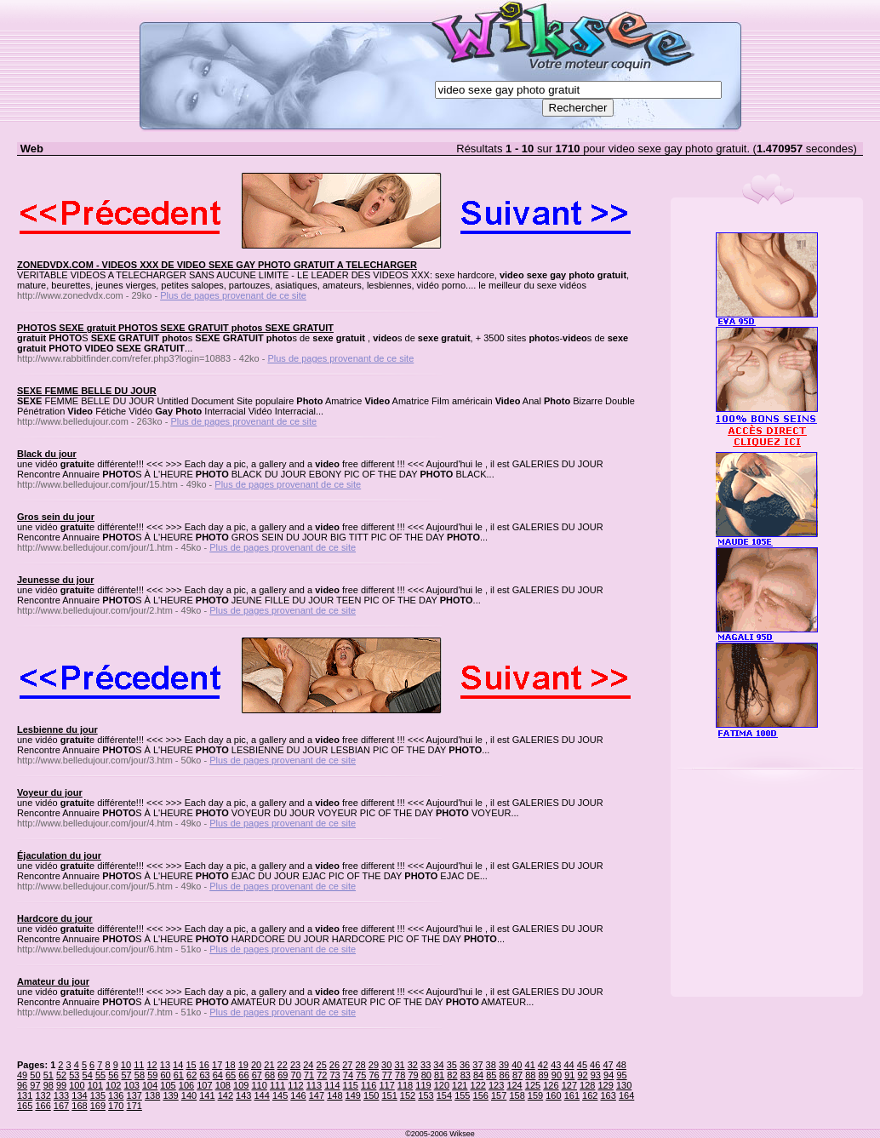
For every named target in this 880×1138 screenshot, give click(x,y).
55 (100, 1075)
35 (452, 1065)
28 (360, 1065)
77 (387, 1075)
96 (22, 1085)
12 (151, 1065)
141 (206, 1095)
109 (241, 1085)
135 (98, 1095)
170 (115, 1106)
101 (95, 1085)
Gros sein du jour (55, 517)
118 (405, 1085)
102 (113, 1085)
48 (621, 1065)
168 (79, 1106)
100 (76, 1085)
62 (191, 1075)
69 (282, 1075)
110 (258, 1085)
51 (48, 1075)
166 (42, 1106)
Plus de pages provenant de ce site (233, 295)
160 (553, 1095)
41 (530, 1065)
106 (186, 1085)
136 (115, 1095)
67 (257, 1075)
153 (425, 1095)
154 (444, 1095)
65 (231, 1075)
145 (280, 1095)
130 (623, 1085)
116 (368, 1085)
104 (149, 1085)
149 (353, 1095)
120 (441, 1085)
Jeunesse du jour (55, 580)
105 (167, 1085)
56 (113, 1075)
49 (22, 1075)
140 (189, 1095)
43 (556, 1065)
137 (134, 1095)
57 (127, 1075)
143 (243, 1095)
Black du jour (47, 454)
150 (371, 1095)
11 (139, 1065)
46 (595, 1065)
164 (626, 1095)
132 (42, 1095)
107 (204, 1085)
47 (608, 1065)
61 (179, 1075)
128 (587, 1085)
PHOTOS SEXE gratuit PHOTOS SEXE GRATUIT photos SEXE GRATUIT (175, 328)
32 (413, 1065)
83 (465, 1075)
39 (504, 1065)
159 (535, 1095)
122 (478, 1085)
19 (243, 1065)
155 (462, 1095)
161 (572, 1095)
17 (217, 1065)
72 (322, 1075)
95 (621, 1075)
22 (282, 1065)
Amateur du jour (53, 981)
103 (132, 1085)
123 (496, 1085)
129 (605, 1085)
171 (134, 1106)
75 (361, 1075)
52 (61, 1075)
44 (568, 1065)
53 (74, 1075)
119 (423, 1085)
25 (322, 1065)
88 (530, 1075)
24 (308, 1065)
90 (556, 1075)
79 (413, 1075)
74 (348, 1075)
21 (269, 1065)
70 (296, 1075)
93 (596, 1075)
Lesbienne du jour (57, 729)
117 (386, 1085)
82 (452, 1075)
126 (550, 1085)
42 (543, 1065)
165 (24, 1106)
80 (426, 1075)
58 (139, 1075)
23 (295, 1065)
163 (608, 1095)
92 (582, 1075)
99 (61, 1085)
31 (399, 1065)
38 (491, 1065)
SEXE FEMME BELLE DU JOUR (87, 391)
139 (170, 1095)
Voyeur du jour (50, 792)
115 (350, 1085)
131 (24, 1095)
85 (491, 1075)
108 (223, 1085)
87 (517, 1075)
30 (386, 1065)
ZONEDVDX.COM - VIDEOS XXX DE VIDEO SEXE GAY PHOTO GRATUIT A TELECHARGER (217, 265)
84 (478, 1075)
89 (544, 1075)
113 (314, 1085)
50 (35, 1075)
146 (298, 1095)
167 (61, 1106)
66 (243, 1075)
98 (48, 1085)
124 (514, 1085)
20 (256, 1065)
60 (165, 1075)
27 (347, 1065)
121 (459, 1085)
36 (465, 1065)
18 (230, 1065)
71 (309, 1075)
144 (261, 1095)
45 (582, 1065)
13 (165, 1065)
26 (334, 1065)
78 (400, 1075)
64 (218, 1075)
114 (332, 1085)
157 (498, 1095)
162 (589, 1095)
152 (407, 1095)
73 (335, 1075)
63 (204, 1075)
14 (178, 1065)
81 (439, 1075)
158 (516, 1095)
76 (374, 1075)
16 (204, 1065)
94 (608, 1075)
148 (334, 1095)
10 (126, 1065)
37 (477, 1065)
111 (277, 1085)
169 (98, 1106)
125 (532, 1085)
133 (61, 1095)
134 (79, 1095)
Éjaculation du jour (59, 855)
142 (225, 1095)
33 (425, 1065)
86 (505, 1075)
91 (569, 1075)
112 (295, 1085)
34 (438, 1065)
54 (88, 1075)
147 (316, 1095)
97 (35, 1085)
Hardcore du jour (55, 918)
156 (481, 1095)
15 (191, 1065)
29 (374, 1065)
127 (569, 1085)
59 (152, 1075)
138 (152, 1095)
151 (389, 1095)
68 (270, 1075)
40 (516, 1065)
